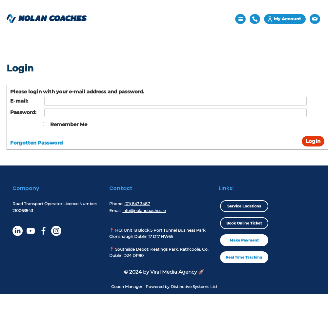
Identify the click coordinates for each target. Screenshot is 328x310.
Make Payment (244, 240)
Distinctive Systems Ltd (194, 286)
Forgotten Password (36, 143)
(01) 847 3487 (137, 203)
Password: (23, 112)
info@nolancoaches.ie (144, 210)
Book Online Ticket (244, 223)
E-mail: (19, 101)
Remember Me (68, 124)
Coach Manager (126, 286)
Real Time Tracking (244, 257)
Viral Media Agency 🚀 (177, 272)
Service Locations (244, 206)
